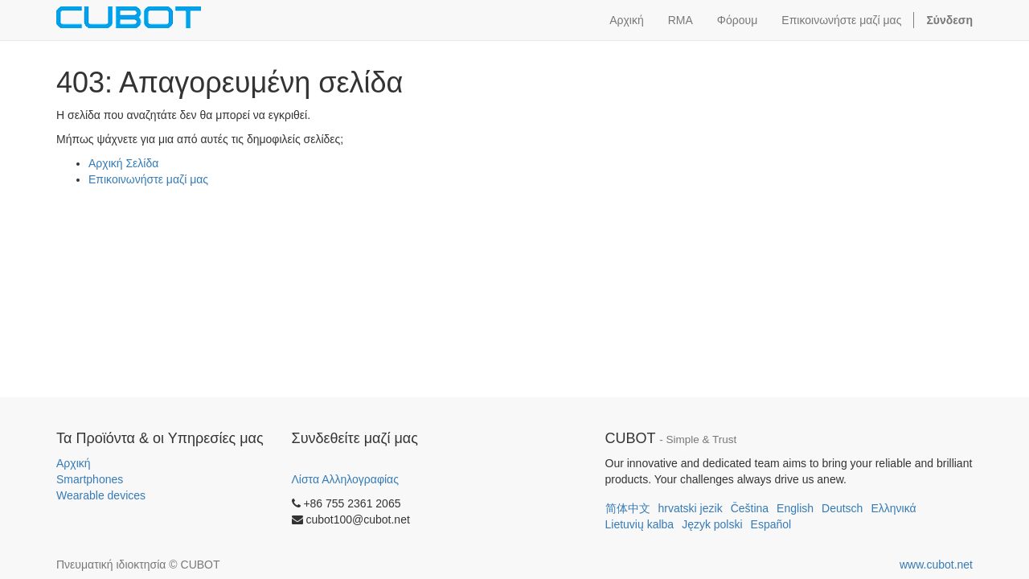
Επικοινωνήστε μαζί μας (148, 179)
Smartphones (89, 479)
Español (771, 524)
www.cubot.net (936, 564)
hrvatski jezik (690, 508)
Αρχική (73, 463)
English (795, 508)
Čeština (750, 508)
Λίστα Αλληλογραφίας (345, 479)
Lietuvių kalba (639, 524)
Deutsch (842, 508)
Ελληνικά (893, 508)
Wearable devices (101, 495)
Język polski (712, 524)
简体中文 (627, 508)
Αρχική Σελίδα (123, 163)
